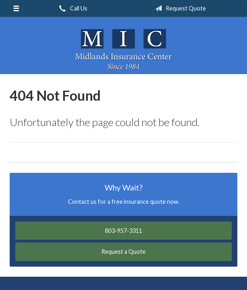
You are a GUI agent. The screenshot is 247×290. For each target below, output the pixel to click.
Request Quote (179, 8)
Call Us (71, 8)
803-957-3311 (123, 230)
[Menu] (16, 8)
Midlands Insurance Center (123, 49)
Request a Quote (123, 251)
